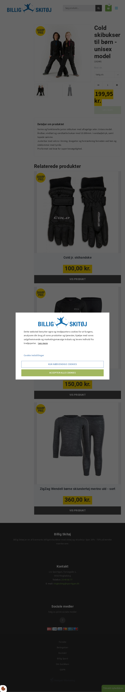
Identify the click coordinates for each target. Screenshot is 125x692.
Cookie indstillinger (34, 355)
